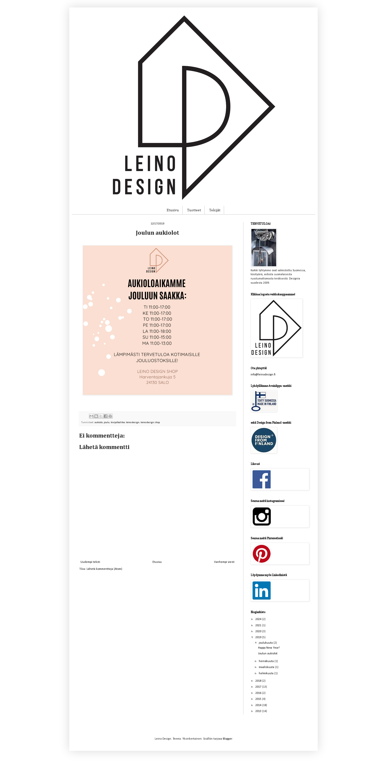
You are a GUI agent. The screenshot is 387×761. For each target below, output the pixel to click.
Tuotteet (194, 210)
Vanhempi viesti (224, 562)
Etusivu (173, 210)
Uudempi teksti (90, 562)
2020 (258, 631)
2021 (258, 625)
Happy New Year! (269, 647)
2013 (258, 711)
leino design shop (150, 422)
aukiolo (99, 422)
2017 (258, 686)
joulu (107, 422)
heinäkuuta (266, 661)
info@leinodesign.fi (263, 374)
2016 (258, 693)
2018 (258, 680)
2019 (258, 637)
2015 (258, 699)
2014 (258, 705)
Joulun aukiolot (267, 653)
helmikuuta (266, 673)
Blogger (227, 738)
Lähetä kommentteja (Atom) (104, 569)
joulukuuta (266, 642)
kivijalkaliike (118, 422)
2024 (258, 619)
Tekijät (214, 210)
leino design (132, 422)
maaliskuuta (267, 667)
